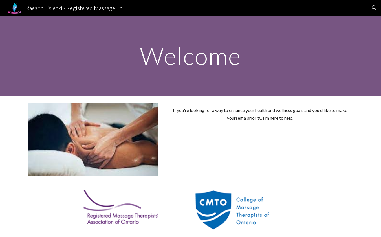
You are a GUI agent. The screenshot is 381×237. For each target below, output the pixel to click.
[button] (374, 8)
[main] (190, 55)
